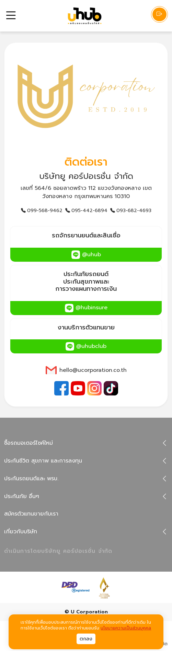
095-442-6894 (86, 210)
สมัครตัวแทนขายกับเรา (31, 514)
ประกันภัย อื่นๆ (21, 496)
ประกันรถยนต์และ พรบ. (31, 478)
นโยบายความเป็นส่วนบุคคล (126, 628)
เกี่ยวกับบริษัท (20, 532)
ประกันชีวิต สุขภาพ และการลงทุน (43, 461)
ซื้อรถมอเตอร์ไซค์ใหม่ (28, 443)
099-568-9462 (41, 210)
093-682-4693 (130, 210)
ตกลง (86, 638)
